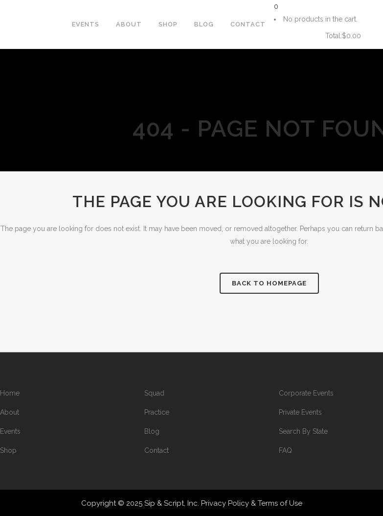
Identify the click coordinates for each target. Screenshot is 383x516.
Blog (151, 431)
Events (10, 431)
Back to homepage (269, 283)
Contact (156, 450)
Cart (296, 36)
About (9, 412)
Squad (154, 393)
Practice (156, 412)
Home (10, 393)
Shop (8, 450)
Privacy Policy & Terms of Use (251, 503)
